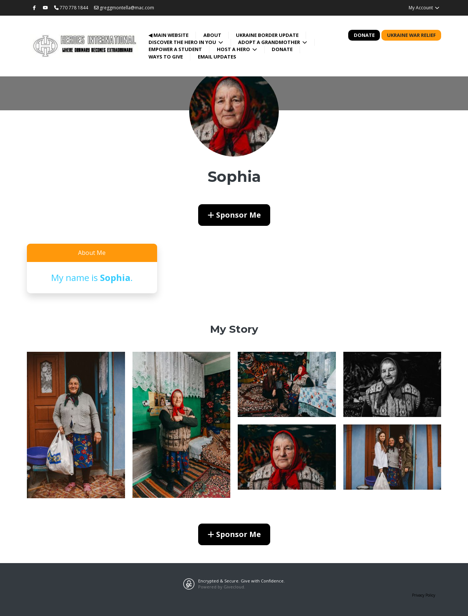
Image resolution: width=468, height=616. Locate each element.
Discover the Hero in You (183, 42)
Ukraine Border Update (267, 35)
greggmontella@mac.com (124, 7)
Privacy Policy (423, 595)
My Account (424, 7)
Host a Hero (234, 49)
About (212, 35)
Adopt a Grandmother (269, 42)
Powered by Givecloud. (221, 587)
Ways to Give (166, 56)
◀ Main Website (168, 35)
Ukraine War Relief (411, 35)
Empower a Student (175, 49)
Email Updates (217, 56)
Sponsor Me (234, 215)
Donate (282, 49)
